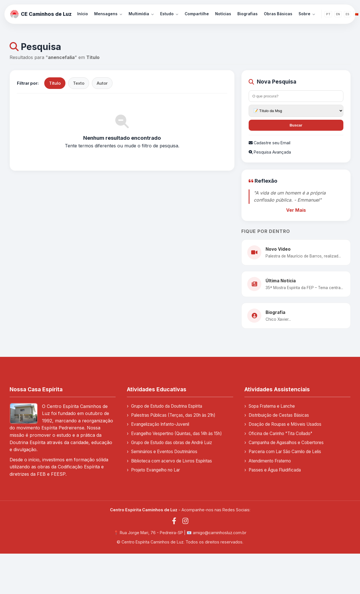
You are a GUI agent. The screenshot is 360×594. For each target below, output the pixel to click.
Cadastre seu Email (269, 142)
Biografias (247, 14)
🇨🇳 (356, 14)
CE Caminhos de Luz (41, 14)
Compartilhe (197, 14)
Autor (102, 83)
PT (328, 14)
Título (55, 83)
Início (82, 14)
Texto (78, 83)
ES (347, 14)
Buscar (296, 125)
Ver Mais (296, 210)
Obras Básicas (278, 14)
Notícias (223, 14)
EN (338, 14)
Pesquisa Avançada (270, 152)
